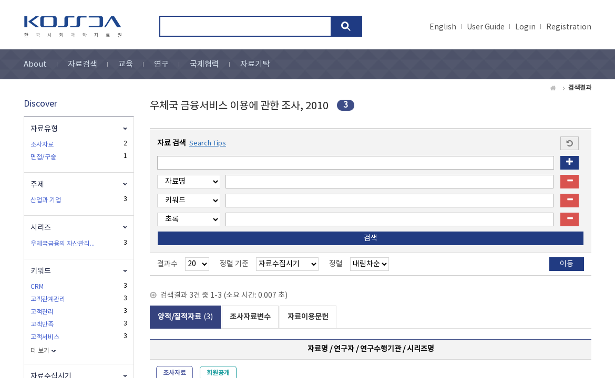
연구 (161, 64)
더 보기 (39, 351)
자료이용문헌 (308, 317)
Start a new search (569, 143)
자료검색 (82, 64)
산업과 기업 (45, 200)
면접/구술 (43, 157)
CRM (37, 287)
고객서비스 (44, 337)
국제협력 (204, 64)
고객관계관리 (47, 299)
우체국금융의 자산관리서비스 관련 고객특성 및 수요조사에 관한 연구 (64, 243)
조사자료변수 (250, 317)
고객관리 (42, 312)
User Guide (486, 27)
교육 (125, 64)
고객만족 (42, 324)
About (35, 64)
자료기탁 (255, 64)
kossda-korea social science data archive (74, 27)
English (442, 27)
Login (525, 27)
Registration (568, 27)
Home (553, 88)
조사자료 (42, 144)
